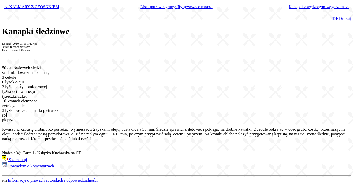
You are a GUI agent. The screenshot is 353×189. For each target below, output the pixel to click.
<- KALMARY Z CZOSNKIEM (31, 6)
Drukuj (345, 18)
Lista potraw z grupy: (176, 6)
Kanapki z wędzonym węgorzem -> (319, 6)
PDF (334, 18)
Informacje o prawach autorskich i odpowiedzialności (53, 180)
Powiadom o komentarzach (28, 166)
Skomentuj (14, 160)
